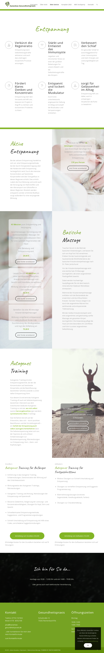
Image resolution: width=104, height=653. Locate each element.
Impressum (23, 650)
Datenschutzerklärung (34, 650)
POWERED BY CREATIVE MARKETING (51, 650)
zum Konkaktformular (13, 638)
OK (88, 645)
